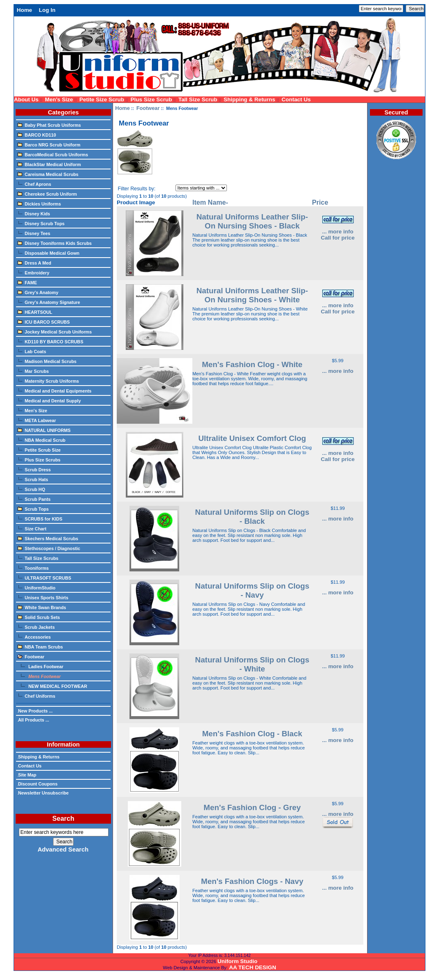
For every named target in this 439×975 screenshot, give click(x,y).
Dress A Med (34, 262)
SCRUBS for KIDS (40, 518)
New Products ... (35, 710)
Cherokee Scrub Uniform (47, 193)
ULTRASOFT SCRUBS (44, 577)
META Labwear (37, 420)
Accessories (34, 636)
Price (320, 202)
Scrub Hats (33, 479)
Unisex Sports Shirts (43, 597)
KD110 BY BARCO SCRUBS (50, 341)
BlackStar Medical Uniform (49, 164)
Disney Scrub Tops (41, 223)
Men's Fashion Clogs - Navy (252, 881)
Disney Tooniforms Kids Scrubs (55, 243)
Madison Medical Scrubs (47, 361)
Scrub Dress (34, 469)
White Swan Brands (42, 607)
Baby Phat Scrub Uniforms (49, 125)
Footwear (148, 108)
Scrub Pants (34, 499)
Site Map (27, 774)
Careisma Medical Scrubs (48, 174)
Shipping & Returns (249, 99)
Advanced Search (62, 849)
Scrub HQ (31, 489)
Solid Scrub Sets (39, 617)
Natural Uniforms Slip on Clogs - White (252, 664)
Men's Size (59, 99)
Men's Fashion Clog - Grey (251, 807)
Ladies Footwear (40, 666)
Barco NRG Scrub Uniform (49, 144)
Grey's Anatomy (38, 292)
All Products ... (33, 719)
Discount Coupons (38, 783)
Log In (47, 10)
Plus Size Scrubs (39, 459)
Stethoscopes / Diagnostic (49, 548)
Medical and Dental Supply (49, 400)
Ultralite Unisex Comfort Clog (252, 438)
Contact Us (296, 99)
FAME (27, 282)
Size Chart (32, 528)
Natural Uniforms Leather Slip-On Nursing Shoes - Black (252, 221)
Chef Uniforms (36, 696)
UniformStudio (36, 587)
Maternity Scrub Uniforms (48, 381)
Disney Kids (34, 213)
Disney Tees (34, 233)
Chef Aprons (34, 184)
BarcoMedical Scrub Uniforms (53, 154)
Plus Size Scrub (151, 99)
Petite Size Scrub (101, 99)
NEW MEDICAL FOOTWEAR (52, 686)
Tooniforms (33, 568)
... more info (337, 231)
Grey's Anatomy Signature (49, 302)
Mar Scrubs (33, 371)
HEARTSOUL (35, 312)
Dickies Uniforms (39, 203)
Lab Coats (32, 351)
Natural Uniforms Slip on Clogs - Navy (252, 590)
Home (24, 10)
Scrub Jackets (36, 627)
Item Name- (210, 202)
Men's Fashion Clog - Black (252, 733)
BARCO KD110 (37, 134)
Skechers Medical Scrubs (48, 538)
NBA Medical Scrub (41, 440)
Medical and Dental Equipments (55, 390)
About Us (26, 99)
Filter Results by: (136, 189)
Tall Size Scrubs (38, 558)
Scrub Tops (33, 508)
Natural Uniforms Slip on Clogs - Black (252, 516)
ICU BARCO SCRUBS (44, 321)
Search (63, 818)
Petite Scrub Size (39, 449)
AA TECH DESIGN (252, 967)
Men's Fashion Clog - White (252, 364)
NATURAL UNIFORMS (44, 430)
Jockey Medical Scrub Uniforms (55, 331)
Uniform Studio (237, 961)
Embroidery (33, 272)
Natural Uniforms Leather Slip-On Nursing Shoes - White (252, 295)
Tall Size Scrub (197, 99)
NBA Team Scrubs (40, 646)
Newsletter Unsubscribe (43, 792)
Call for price (337, 238)
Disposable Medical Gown (48, 253)
